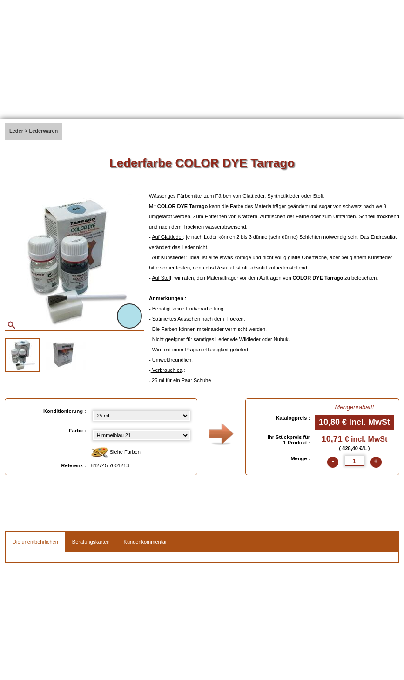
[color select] (141, 435)
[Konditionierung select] (141, 416)
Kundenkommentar (145, 542)
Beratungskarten (91, 542)
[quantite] (354, 461)
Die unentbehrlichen (35, 542)
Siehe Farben (116, 452)
